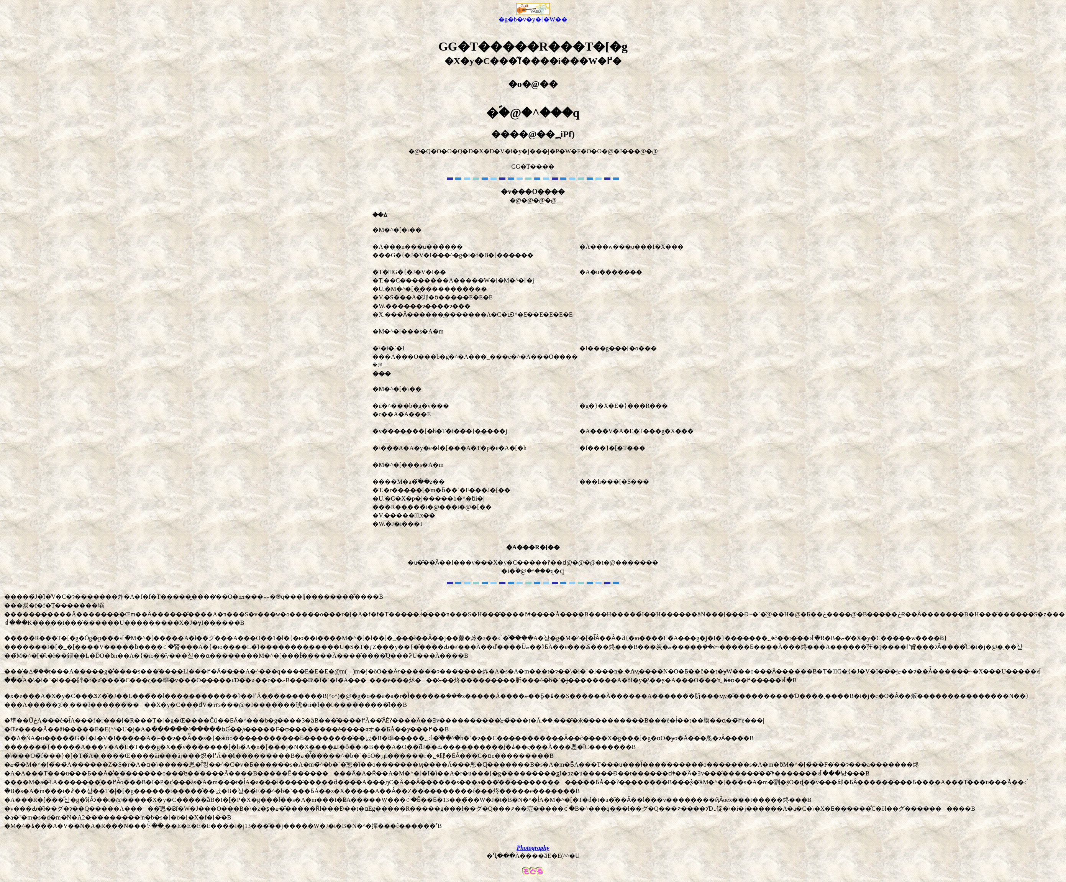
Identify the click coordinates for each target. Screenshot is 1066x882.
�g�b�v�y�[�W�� (533, 16)
